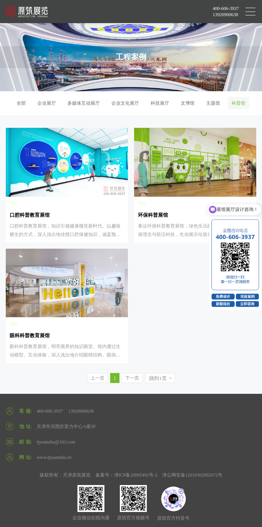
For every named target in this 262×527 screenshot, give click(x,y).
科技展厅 (160, 103)
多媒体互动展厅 (83, 103)
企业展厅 (46, 103)
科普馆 (238, 103)
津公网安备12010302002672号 (192, 475)
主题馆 (213, 103)
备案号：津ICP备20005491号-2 (127, 475)
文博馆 (188, 103)
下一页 (132, 378)
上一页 (97, 378)
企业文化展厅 (125, 103)
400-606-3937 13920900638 (226, 11)
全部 (21, 103)
